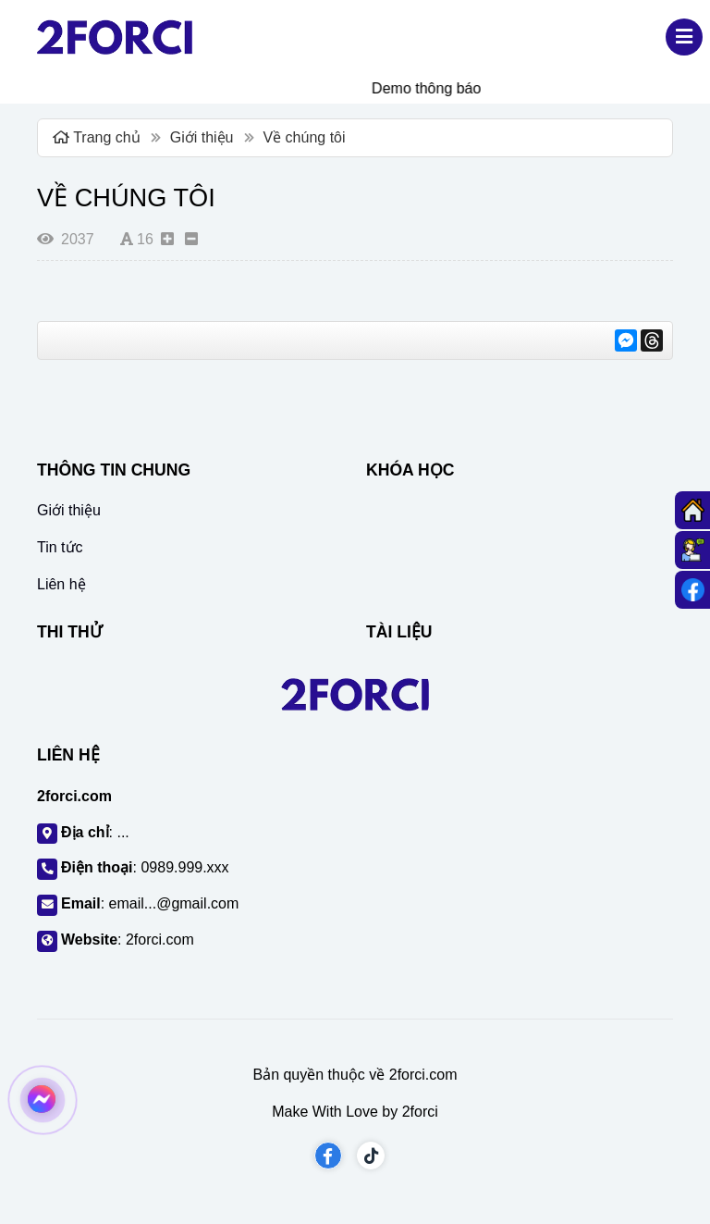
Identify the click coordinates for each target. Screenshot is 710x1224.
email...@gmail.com (174, 903)
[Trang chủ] (692, 510)
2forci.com (160, 939)
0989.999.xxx (184, 867)
